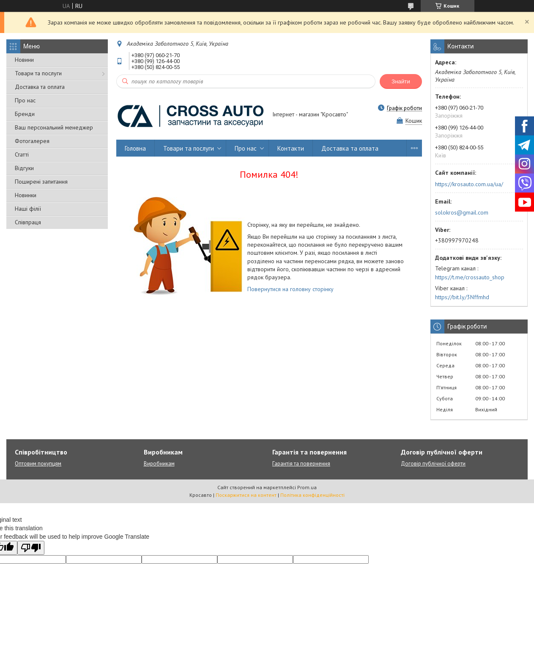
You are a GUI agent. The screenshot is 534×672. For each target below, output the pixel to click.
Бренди (25, 114)
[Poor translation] (30, 548)
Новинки (25, 195)
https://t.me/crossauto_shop (469, 277)
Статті (22, 154)
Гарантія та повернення (301, 463)
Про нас (25, 100)
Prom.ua (307, 487)
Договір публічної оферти (433, 463)
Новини (24, 59)
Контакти (290, 148)
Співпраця (28, 222)
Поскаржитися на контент (246, 495)
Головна (135, 148)
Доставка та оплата (40, 87)
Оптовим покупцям (38, 463)
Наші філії (28, 208)
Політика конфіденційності (312, 495)
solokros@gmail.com (461, 212)
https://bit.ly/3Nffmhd (462, 297)
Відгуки (24, 168)
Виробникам (159, 463)
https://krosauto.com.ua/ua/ (469, 184)
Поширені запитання (41, 181)
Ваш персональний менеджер (54, 127)
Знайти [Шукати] (401, 81)
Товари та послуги (38, 73)
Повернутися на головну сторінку (290, 289)
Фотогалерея (32, 141)
